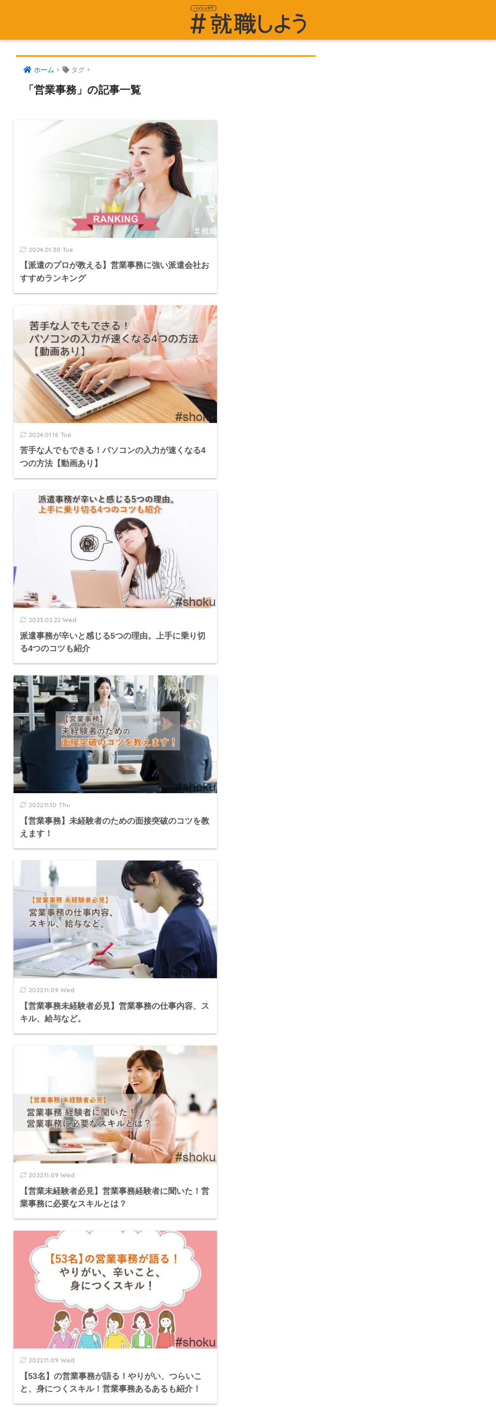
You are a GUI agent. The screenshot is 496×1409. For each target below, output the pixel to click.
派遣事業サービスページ (308, 1021)
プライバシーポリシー (52, 1039)
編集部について (41, 1081)
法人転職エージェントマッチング (322, 1182)
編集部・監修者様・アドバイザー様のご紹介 (88, 1165)
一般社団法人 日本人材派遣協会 (68, 1186)
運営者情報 (34, 976)
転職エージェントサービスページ (322, 1042)
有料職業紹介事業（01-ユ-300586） (74, 1123)
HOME (248, 1368)
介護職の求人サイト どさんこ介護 (323, 1063)
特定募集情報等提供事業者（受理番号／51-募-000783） (107, 1144)
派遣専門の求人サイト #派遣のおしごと (335, 1000)
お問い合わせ (38, 1018)
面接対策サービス (297, 1084)
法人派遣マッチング (301, 1161)
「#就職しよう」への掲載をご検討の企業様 (87, 1060)
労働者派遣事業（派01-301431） (69, 1102)
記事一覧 (30, 997)
